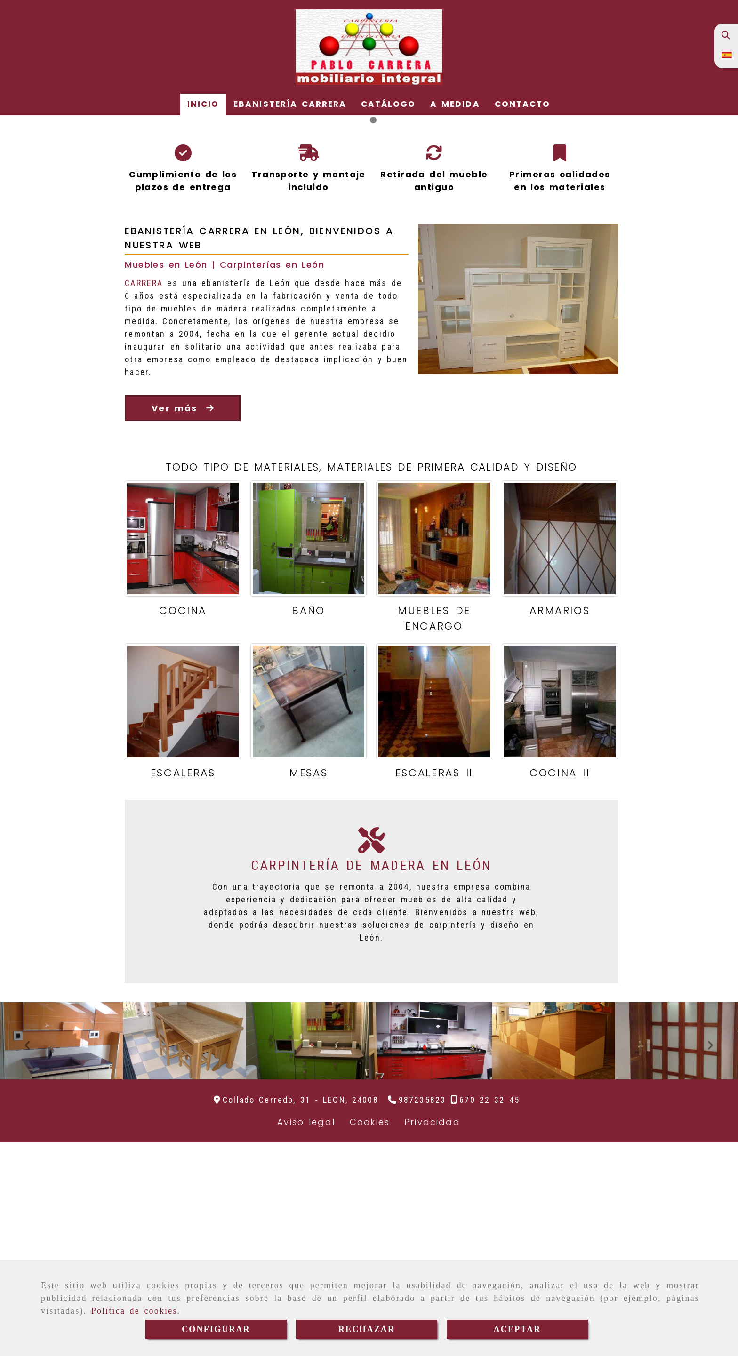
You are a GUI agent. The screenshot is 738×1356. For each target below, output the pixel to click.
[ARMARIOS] (560, 752)
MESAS (308, 986)
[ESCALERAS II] (434, 915)
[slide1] (364, 332)
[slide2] (373, 332)
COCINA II (559, 986)
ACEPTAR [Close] (517, 1329)
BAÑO (308, 824)
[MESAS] (308, 915)
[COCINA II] (560, 915)
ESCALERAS (183, 986)
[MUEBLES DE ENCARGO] (434, 752)
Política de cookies (134, 1311)
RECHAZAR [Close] (366, 1329)
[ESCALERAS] (183, 915)
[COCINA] (183, 752)
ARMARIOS (559, 824)
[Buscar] (725, 35)
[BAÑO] (308, 752)
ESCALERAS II (434, 986)
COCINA (183, 824)
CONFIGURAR (216, 1329)
